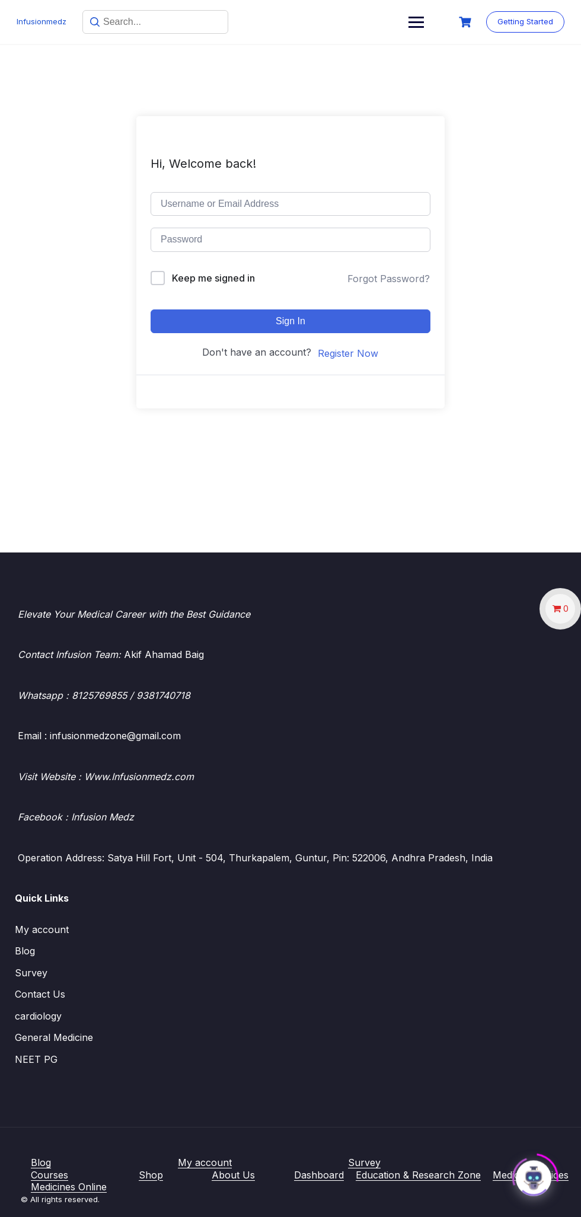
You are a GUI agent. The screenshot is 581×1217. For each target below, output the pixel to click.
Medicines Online (69, 1187)
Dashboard (319, 1175)
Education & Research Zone (418, 1175)
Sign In (290, 321)
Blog (25, 951)
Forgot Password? (388, 279)
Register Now (348, 353)
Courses (49, 1175)
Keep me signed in (213, 278)
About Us (233, 1175)
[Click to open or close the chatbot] (533, 1175)
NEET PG (36, 1059)
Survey (31, 973)
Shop (151, 1175)
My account (42, 929)
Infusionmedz (43, 21)
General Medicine (54, 1037)
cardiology (38, 1016)
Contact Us (40, 994)
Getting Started (524, 21)
